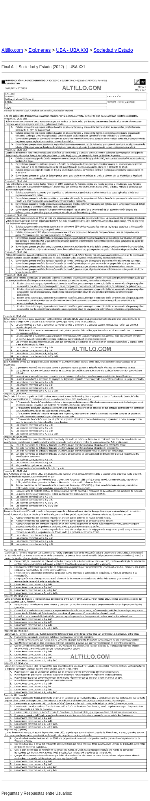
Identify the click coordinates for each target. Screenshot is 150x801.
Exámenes (39, 50)
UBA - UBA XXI (72, 50)
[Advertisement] (75, 20)
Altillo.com (12, 50)
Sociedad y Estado (113, 50)
